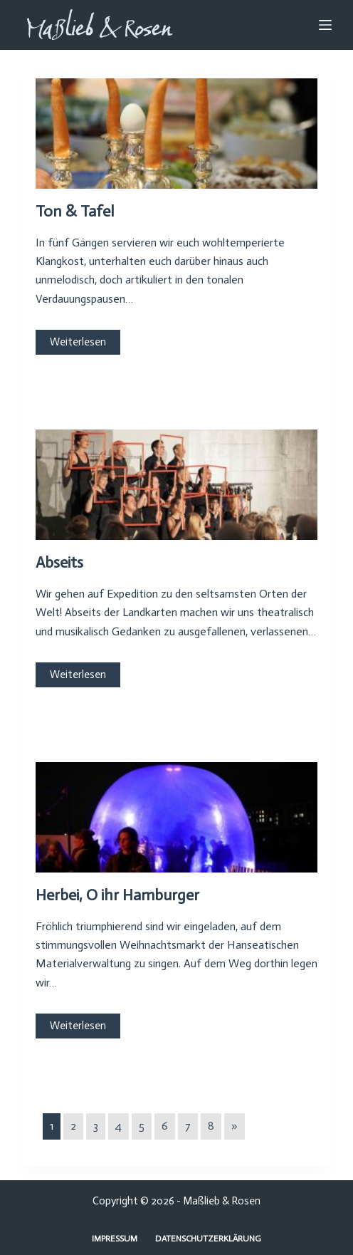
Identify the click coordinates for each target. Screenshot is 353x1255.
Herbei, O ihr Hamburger (117, 895)
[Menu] (325, 25)
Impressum (114, 1239)
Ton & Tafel (75, 211)
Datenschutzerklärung (208, 1239)
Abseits (59, 562)
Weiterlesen (78, 341)
